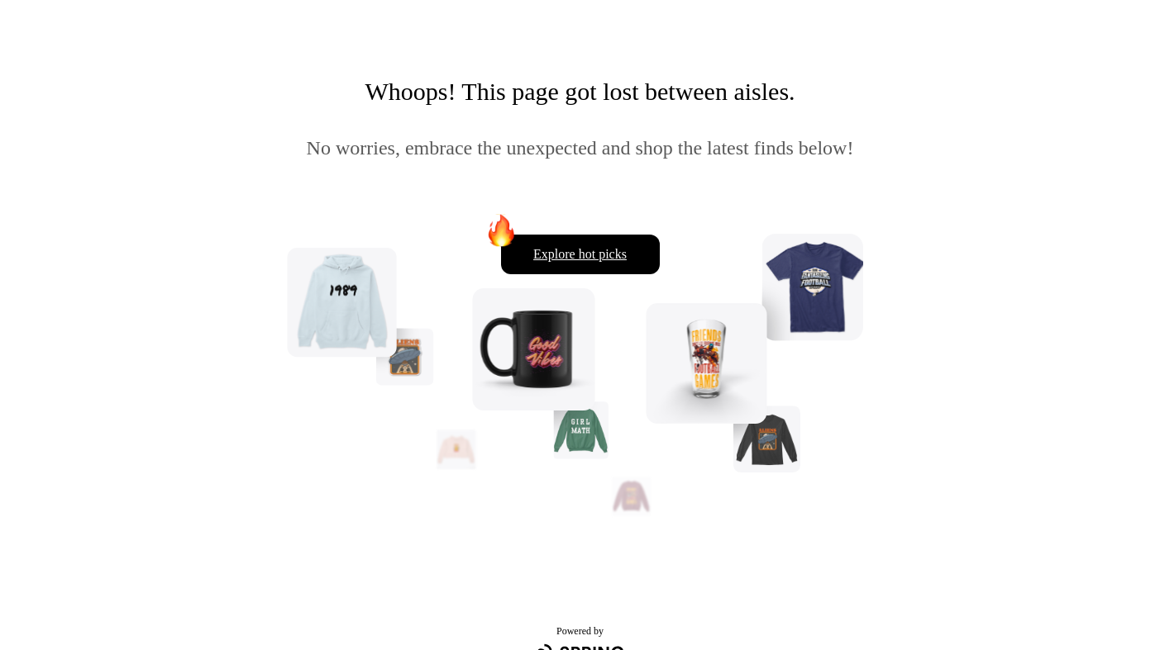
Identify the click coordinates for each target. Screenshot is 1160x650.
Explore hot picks (580, 254)
